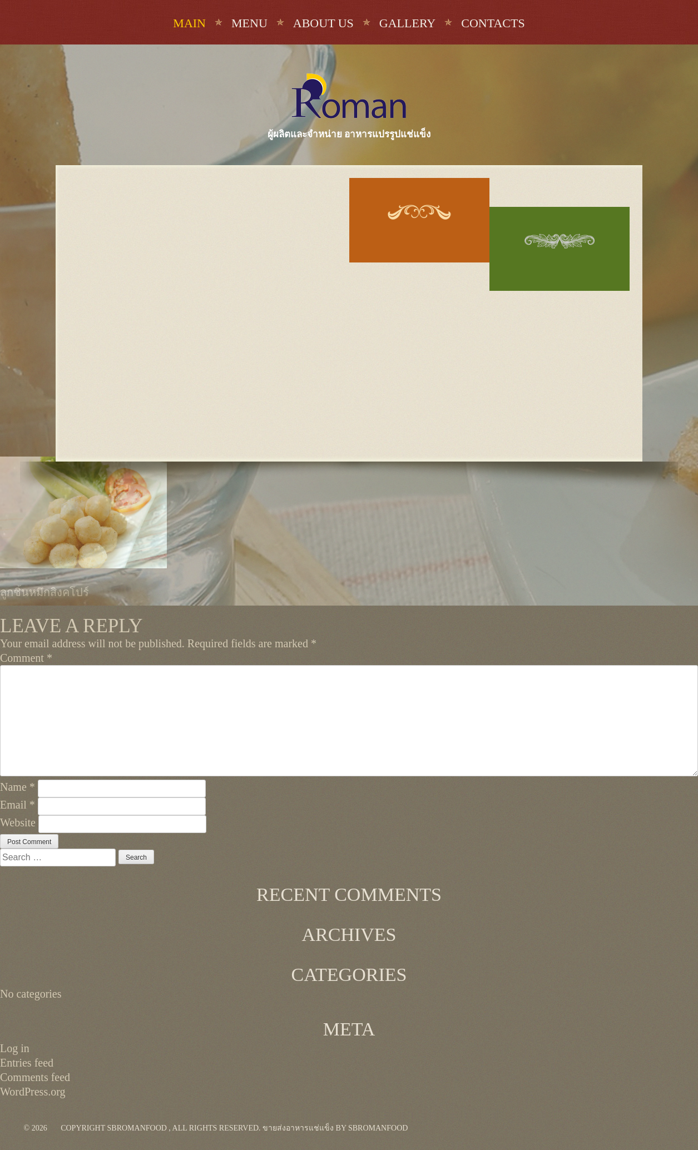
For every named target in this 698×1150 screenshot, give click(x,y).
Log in (14, 1048)
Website (18, 822)
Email (17, 805)
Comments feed (35, 1077)
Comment (26, 658)
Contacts (492, 23)
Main (189, 23)
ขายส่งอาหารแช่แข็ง (298, 1128)
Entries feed (26, 1063)
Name (17, 787)
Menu (249, 23)
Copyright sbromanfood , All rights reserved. (160, 1128)
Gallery (407, 23)
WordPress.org (32, 1091)
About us (323, 23)
